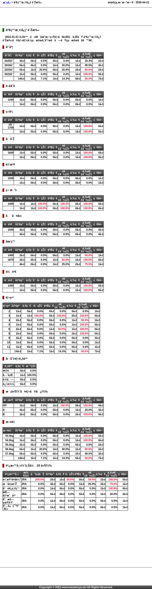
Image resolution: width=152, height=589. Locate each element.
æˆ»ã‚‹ (7, 2)
